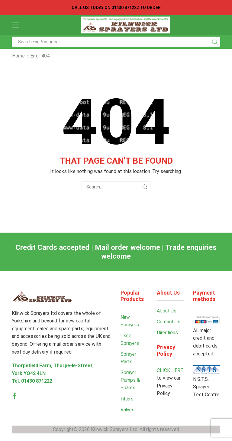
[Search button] (215, 42)
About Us (167, 311)
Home (18, 56)
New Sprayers (130, 321)
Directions (168, 333)
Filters (128, 400)
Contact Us (169, 322)
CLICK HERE (170, 371)
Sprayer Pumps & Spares (130, 381)
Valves (128, 411)
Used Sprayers (130, 340)
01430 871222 (36, 381)
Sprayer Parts (129, 358)
